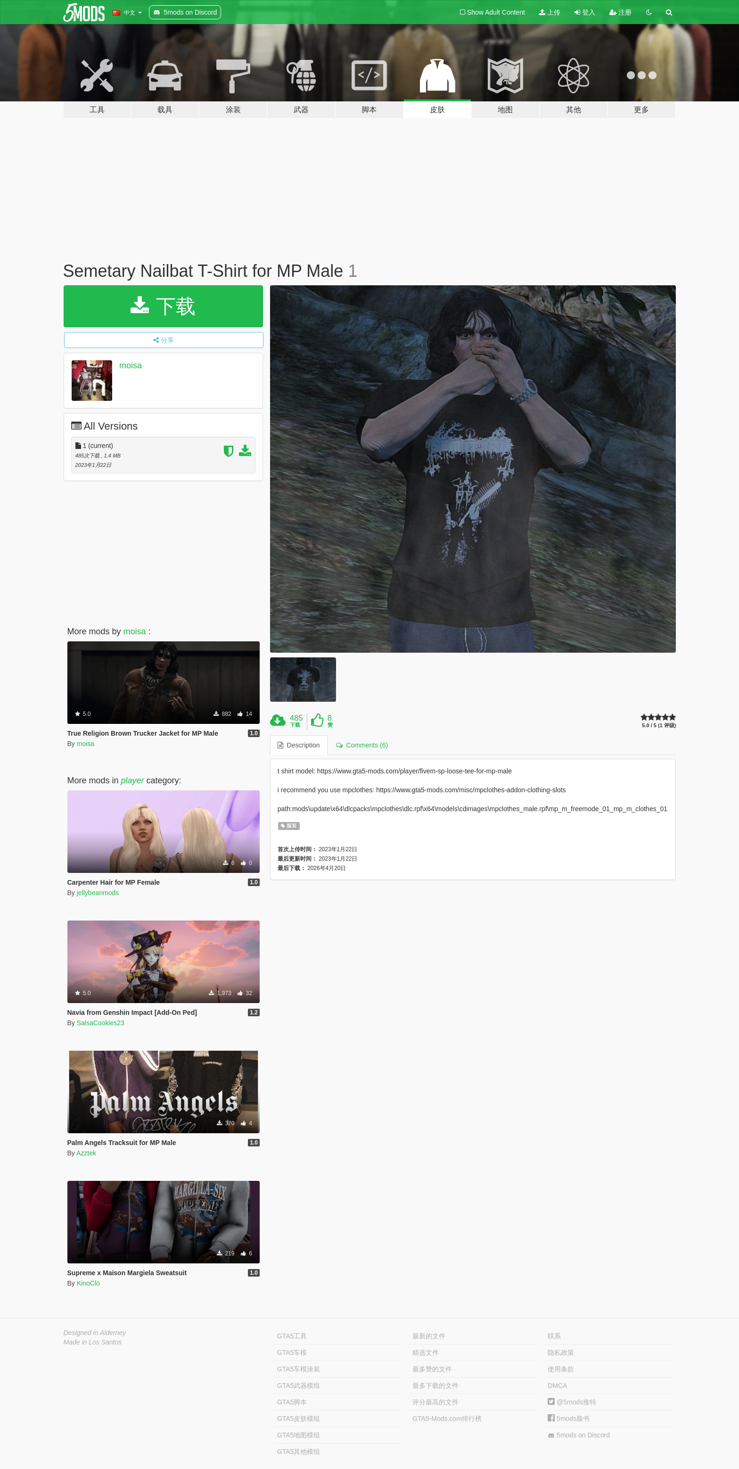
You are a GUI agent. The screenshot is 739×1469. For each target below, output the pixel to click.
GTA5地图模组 (298, 1435)
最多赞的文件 (432, 1369)
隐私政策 (561, 1352)
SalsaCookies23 (100, 1023)
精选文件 (425, 1352)
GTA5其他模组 (298, 1451)
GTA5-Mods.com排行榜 (447, 1418)
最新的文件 (428, 1336)
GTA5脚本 (292, 1402)
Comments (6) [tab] (362, 745)
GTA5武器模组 (298, 1385)
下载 (163, 306)
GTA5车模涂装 (298, 1369)
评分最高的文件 (435, 1402)
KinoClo (88, 1283)
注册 (620, 12)
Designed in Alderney (95, 1332)
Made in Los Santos (93, 1342)
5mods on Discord (579, 1435)
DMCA (557, 1385)
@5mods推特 (572, 1402)
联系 (554, 1336)
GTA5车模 (292, 1352)
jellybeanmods (98, 892)
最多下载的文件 (435, 1385)
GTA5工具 (292, 1336)
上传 (549, 12)
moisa (130, 365)
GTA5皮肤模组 (298, 1418)
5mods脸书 (569, 1418)
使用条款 (561, 1369)
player (132, 780)
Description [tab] (299, 745)
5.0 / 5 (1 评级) (659, 725)
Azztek (86, 1153)
